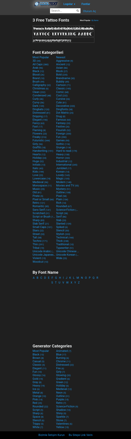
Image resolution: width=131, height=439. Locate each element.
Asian (62, 67)
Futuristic (41, 140)
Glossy (39, 375)
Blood (38, 74)
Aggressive (64, 60)
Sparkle (62, 416)
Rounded (64, 206)
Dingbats (41, 109)
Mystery (63, 189)
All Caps (40, 64)
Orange (39, 396)
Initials (39, 164)
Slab (61, 220)
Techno (40, 240)
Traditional (65, 244)
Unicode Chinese (67, 251)
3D (37, 60)
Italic (38, 168)
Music (39, 189)
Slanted (63, 223)
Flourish (63, 130)
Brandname (65, 78)
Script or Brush (44, 216)
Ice (36, 389)
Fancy (39, 123)
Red (37, 402)
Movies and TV (67, 185)
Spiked (62, 227)
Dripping (40, 116)
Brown (38, 358)
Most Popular (41, 57)
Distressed (41, 112)
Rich (61, 202)
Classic (63, 88)
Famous (63, 119)
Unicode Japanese (44, 254)
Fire (60, 368)
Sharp (38, 220)
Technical (65, 237)
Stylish (63, 234)
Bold (62, 74)
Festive (62, 126)
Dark (38, 105)
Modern (63, 182)
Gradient (63, 378)
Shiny (61, 413)
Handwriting (43, 150)
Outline (63, 192)
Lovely (63, 175)
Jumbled (63, 168)
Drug (60, 116)
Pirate (38, 196)
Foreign (63, 133)
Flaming (39, 130)
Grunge (63, 147)
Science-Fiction (67, 209)
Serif (61, 216)
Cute (61, 102)
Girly (38, 144)
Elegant (40, 119)
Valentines (64, 423)
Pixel (61, 196)
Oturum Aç (89, 11)
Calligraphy (42, 85)
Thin (38, 244)
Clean (39, 92)
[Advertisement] (16, 69)
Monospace (42, 185)
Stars (38, 230)
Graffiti (39, 147)
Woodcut (40, 261)
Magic (63, 178)
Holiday (39, 157)
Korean (62, 171)
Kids (38, 171)
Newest (60, 57)
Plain (62, 199)
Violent (39, 258)
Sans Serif (42, 209)
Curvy (38, 102)
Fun (61, 137)
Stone (61, 420)
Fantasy (63, 123)
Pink (38, 399)
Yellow (62, 427)
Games (62, 140)
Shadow (63, 409)
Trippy (38, 423)
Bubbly (62, 81)
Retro (39, 202)
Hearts (39, 154)
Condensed (42, 95)
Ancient (63, 64)
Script (62, 213)
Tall (37, 237)
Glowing (63, 375)
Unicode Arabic (44, 251)
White (38, 427)
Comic (62, 92)
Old (37, 192)
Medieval (40, 182)
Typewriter (65, 247)
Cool (62, 95)
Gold (38, 378)
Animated (63, 351)
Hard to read (66, 150)
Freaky (40, 137)
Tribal (38, 247)
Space (38, 416)
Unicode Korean (67, 254)
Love (38, 175)
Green (62, 382)
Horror (63, 157)
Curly (38, 98)
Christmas (40, 88)
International (66, 164)
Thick (62, 240)
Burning (62, 358)
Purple (62, 399)
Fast (37, 126)
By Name (95, 20)
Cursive (63, 98)
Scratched (41, 213)
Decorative (65, 105)
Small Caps (42, 227)
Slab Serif (41, 223)
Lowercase (41, 178)
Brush (38, 81)
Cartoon (63, 85)
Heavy (63, 154)
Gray (37, 382)
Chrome (63, 361)
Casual (38, 361)
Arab (38, 67)
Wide (61, 258)
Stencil (62, 230)
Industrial (64, 161)
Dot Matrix (65, 112)
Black (38, 71)
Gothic (63, 144)
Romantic (41, 206)
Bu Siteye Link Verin (81, 435)
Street (39, 234)
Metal (38, 392)
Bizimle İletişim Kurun (51, 435)
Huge (38, 161)
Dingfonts (64, 109)
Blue (61, 354)
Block (62, 71)
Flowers (40, 133)
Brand (38, 78)
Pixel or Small (43, 199)
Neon (61, 392)
